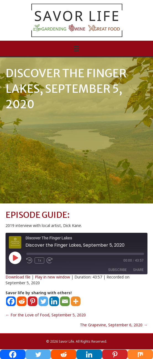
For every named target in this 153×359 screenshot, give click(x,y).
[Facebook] (11, 301)
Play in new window (52, 277)
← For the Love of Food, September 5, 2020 (46, 314)
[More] (76, 301)
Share (138, 269)
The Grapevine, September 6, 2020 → (113, 324)
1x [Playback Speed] (39, 260)
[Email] (65, 301)
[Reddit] (22, 301)
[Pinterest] (32, 301)
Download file (18, 277)
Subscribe (117, 269)
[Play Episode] (15, 258)
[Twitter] (43, 301)
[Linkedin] (54, 301)
